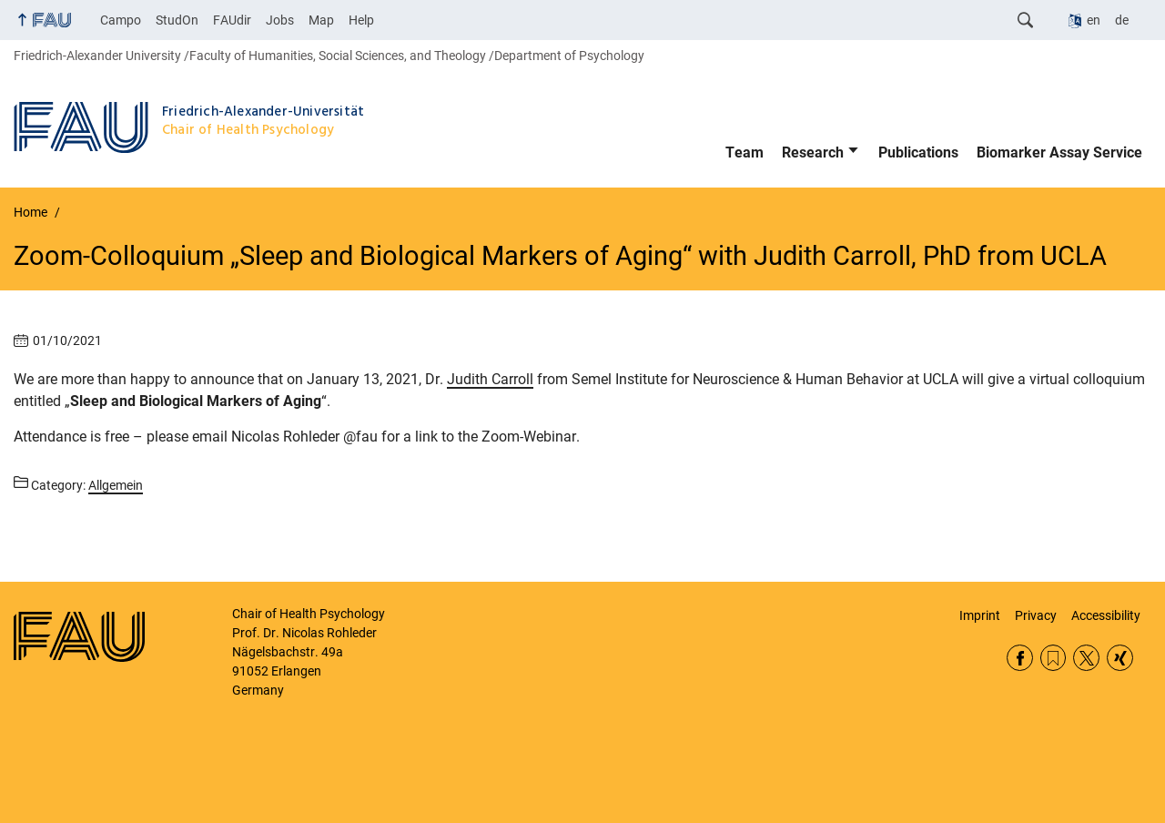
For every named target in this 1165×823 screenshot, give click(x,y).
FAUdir (232, 20)
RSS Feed (1053, 658)
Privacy (1036, 615)
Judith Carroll (490, 379)
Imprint (979, 615)
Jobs (280, 20)
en (1093, 20)
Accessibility (1105, 615)
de (1122, 20)
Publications (918, 152)
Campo (120, 20)
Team (744, 152)
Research (813, 152)
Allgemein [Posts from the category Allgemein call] (115, 485)
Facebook (1020, 658)
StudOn (177, 20)
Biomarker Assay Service (1059, 152)
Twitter (1086, 658)
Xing (1120, 658)
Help (361, 20)
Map (321, 20)
